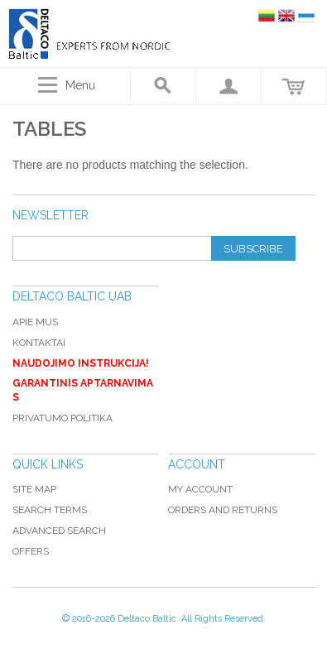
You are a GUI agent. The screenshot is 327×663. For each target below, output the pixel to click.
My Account (200, 489)
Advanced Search (59, 530)
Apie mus (35, 322)
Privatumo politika (62, 418)
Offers (30, 551)
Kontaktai (38, 342)
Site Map (34, 489)
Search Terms (49, 510)
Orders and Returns (222, 510)
